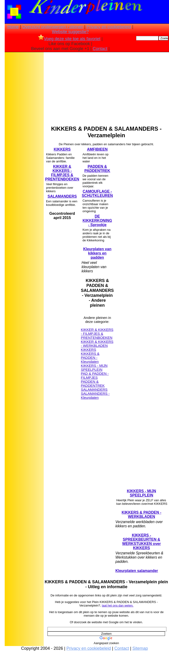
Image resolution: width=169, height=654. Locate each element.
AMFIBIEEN (97, 149)
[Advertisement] (24, 127)
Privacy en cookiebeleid (108, 26)
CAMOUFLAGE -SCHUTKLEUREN (97, 193)
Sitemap (140, 648)
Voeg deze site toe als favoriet (69, 38)
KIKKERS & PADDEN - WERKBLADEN (141, 514)
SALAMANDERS (62, 196)
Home (13, 26)
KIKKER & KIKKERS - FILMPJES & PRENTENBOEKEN (62, 172)
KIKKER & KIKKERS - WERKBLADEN (97, 344)
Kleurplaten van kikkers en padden (97, 253)
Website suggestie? (70, 31)
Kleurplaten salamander (136, 571)
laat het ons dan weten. (117, 605)
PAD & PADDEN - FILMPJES (95, 376)
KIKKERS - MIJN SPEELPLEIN (94, 368)
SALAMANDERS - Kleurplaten (95, 395)
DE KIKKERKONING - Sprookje (97, 220)
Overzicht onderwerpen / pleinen (52, 26)
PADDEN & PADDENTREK (97, 168)
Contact (100, 48)
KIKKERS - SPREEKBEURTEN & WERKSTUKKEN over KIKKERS (141, 541)
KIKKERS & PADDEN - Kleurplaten (90, 358)
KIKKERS (62, 149)
